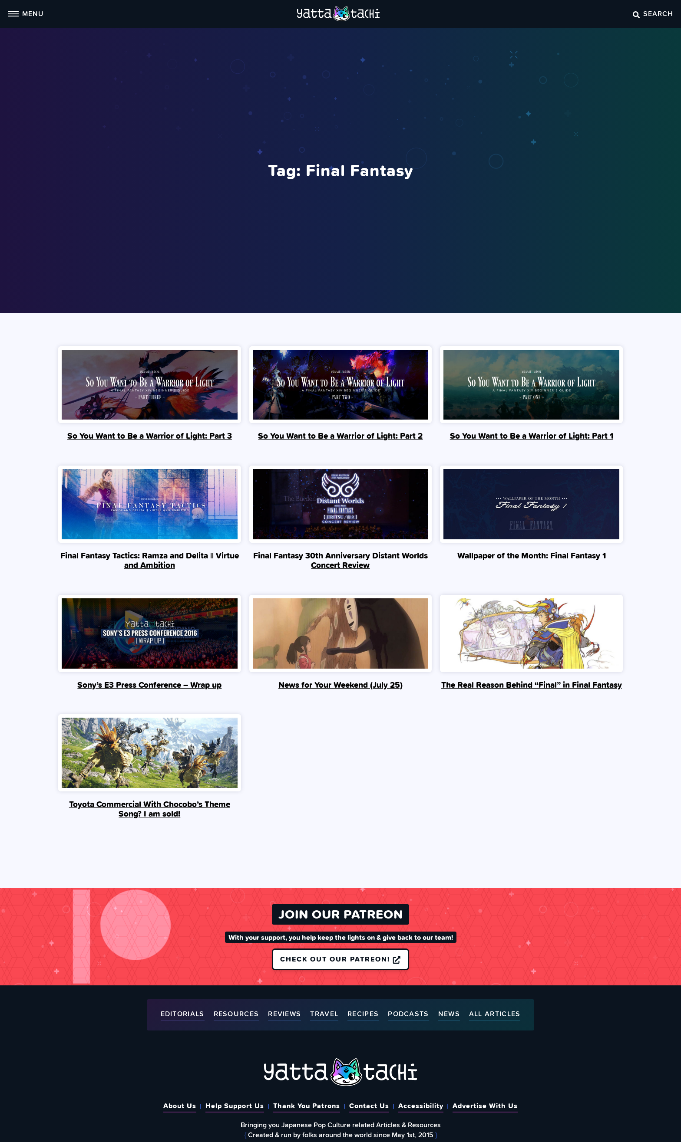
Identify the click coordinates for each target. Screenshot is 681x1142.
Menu (25, 13)
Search (653, 13)
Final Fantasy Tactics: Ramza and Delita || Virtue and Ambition (149, 560)
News (449, 1014)
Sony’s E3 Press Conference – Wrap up (149, 685)
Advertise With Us (485, 1105)
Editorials (183, 1014)
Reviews (284, 1014)
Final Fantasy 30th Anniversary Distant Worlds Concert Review (340, 560)
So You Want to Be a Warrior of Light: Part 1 (531, 436)
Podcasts (408, 1014)
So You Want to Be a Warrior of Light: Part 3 (149, 436)
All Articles (495, 1014)
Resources (236, 1014)
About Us (179, 1105)
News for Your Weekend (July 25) (340, 685)
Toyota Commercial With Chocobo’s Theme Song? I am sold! (149, 809)
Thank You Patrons (306, 1105)
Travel (324, 1014)
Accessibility (420, 1105)
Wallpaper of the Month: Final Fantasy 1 (531, 555)
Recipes (363, 1014)
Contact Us (369, 1105)
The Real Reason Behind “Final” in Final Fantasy (531, 685)
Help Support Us (234, 1105)
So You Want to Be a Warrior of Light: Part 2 (340, 436)
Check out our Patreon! (340, 959)
